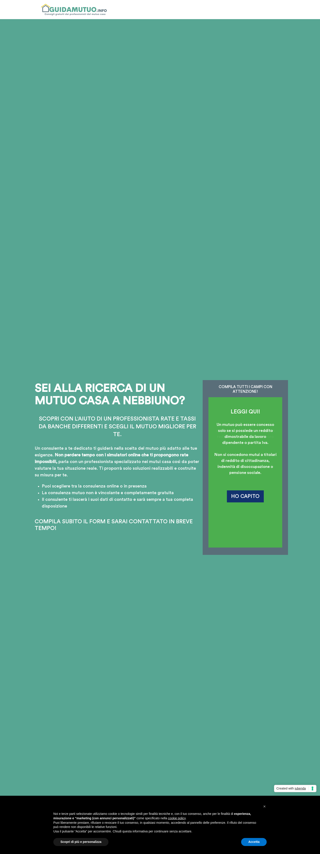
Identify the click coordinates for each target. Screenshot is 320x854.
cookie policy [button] (177, 818)
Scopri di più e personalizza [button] (80, 842)
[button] (264, 806)
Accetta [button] (254, 842)
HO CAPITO (245, 496)
